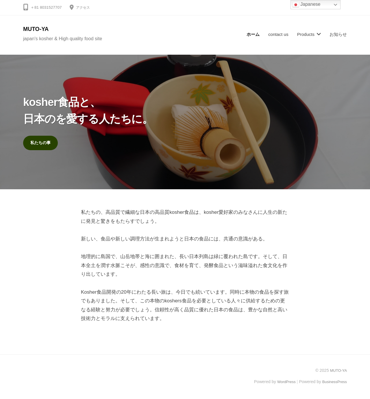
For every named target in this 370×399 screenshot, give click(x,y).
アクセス (84, 7)
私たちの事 (41, 143)
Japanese (306, 4)
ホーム (253, 34)
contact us (278, 34)
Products (305, 34)
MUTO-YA (38, 28)
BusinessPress (333, 382)
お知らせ (338, 34)
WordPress (282, 382)
